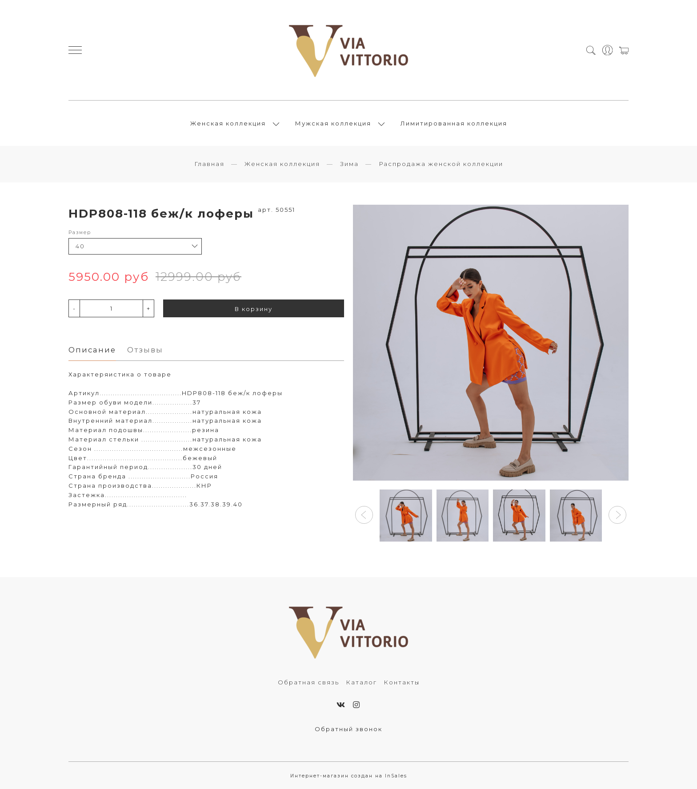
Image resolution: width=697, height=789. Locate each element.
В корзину (253, 308)
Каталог (361, 682)
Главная (209, 163)
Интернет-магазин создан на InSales (348, 776)
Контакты (402, 682)
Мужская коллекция (333, 123)
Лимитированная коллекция (454, 123)
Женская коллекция (228, 123)
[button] (364, 515)
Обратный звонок (348, 728)
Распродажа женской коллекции (441, 163)
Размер (79, 232)
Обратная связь (308, 682)
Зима (349, 163)
